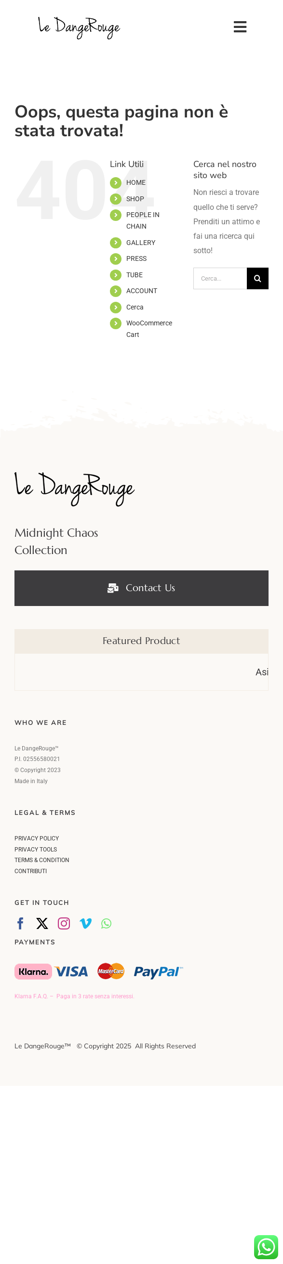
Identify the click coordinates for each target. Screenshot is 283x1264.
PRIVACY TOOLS (35, 849)
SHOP (135, 198)
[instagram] (64, 923)
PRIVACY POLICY (36, 838)
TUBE (134, 274)
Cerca (135, 306)
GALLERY (140, 241)
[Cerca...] (220, 278)
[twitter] (42, 923)
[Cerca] (258, 278)
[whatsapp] (106, 923)
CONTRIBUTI (30, 870)
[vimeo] (86, 923)
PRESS (136, 258)
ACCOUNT (141, 290)
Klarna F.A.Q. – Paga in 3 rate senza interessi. (74, 996)
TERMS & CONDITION (41, 859)
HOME (136, 182)
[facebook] (20, 923)
